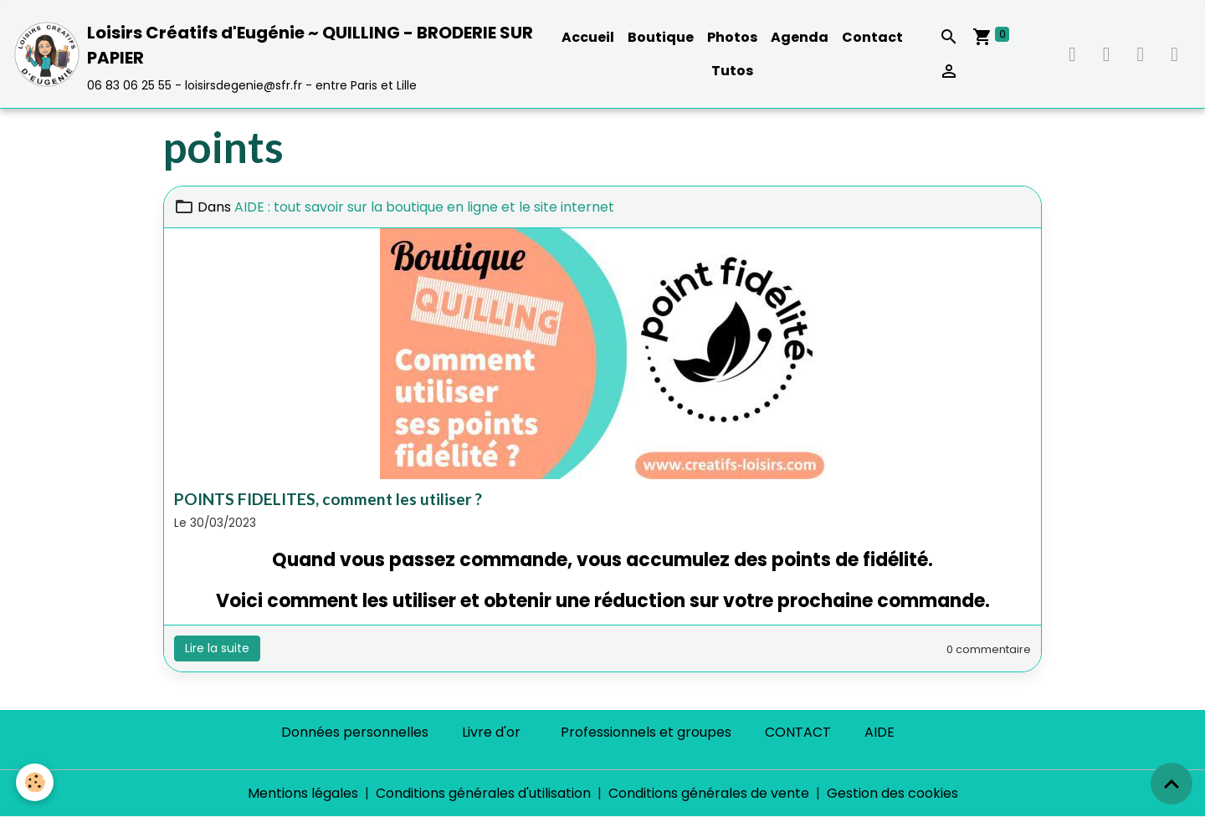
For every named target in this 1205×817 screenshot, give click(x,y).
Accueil (587, 37)
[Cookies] (35, 782)
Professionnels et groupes (646, 732)
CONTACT (798, 732)
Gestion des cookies (892, 793)
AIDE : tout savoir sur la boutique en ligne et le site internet (424, 207)
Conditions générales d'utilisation (483, 793)
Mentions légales (303, 793)
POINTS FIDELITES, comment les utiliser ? (328, 498)
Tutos (732, 70)
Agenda (799, 37)
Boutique (661, 37)
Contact (872, 37)
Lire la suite (217, 648)
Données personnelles (354, 732)
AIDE (879, 732)
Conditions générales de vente (708, 793)
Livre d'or (491, 732)
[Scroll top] (1171, 783)
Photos (732, 37)
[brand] (276, 53)
